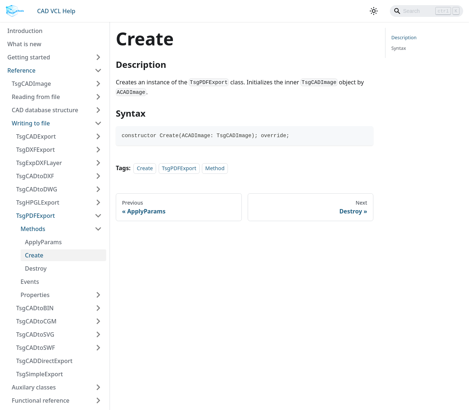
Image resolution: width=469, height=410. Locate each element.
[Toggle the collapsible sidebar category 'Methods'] (98, 229)
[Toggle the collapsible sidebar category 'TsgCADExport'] (98, 136)
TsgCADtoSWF (35, 348)
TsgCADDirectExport (44, 361)
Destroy (36, 268)
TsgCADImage (31, 84)
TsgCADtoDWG (36, 189)
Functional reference (41, 400)
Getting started (28, 57)
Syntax (398, 48)
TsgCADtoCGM (36, 321)
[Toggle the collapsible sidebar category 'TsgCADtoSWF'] (98, 348)
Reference (21, 70)
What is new (24, 44)
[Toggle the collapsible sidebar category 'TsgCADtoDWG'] (98, 189)
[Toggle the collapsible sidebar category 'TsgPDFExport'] (98, 216)
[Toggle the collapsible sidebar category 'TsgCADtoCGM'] (98, 321)
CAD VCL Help (56, 11)
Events (30, 282)
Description (404, 37)
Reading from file (36, 97)
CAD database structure (45, 110)
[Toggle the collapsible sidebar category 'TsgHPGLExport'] (98, 202)
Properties (35, 295)
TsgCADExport (36, 136)
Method (215, 168)
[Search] (426, 11)
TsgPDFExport (35, 216)
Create (34, 255)
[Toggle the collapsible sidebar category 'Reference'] (98, 70)
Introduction (25, 31)
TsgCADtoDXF (35, 176)
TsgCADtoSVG (35, 334)
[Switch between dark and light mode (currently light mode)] (374, 11)
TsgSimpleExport (39, 374)
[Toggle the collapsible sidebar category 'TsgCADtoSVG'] (98, 334)
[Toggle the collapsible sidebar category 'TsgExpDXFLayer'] (98, 163)
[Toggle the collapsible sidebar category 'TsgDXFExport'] (98, 149)
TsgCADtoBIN (35, 308)
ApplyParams (43, 242)
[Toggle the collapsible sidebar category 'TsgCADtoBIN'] (98, 308)
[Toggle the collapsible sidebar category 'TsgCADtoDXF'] (98, 176)
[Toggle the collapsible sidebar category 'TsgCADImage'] (98, 83)
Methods (33, 229)
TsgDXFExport (35, 150)
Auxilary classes (34, 387)
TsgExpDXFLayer (39, 163)
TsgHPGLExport (37, 202)
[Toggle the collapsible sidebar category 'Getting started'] (98, 57)
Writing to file (31, 123)
